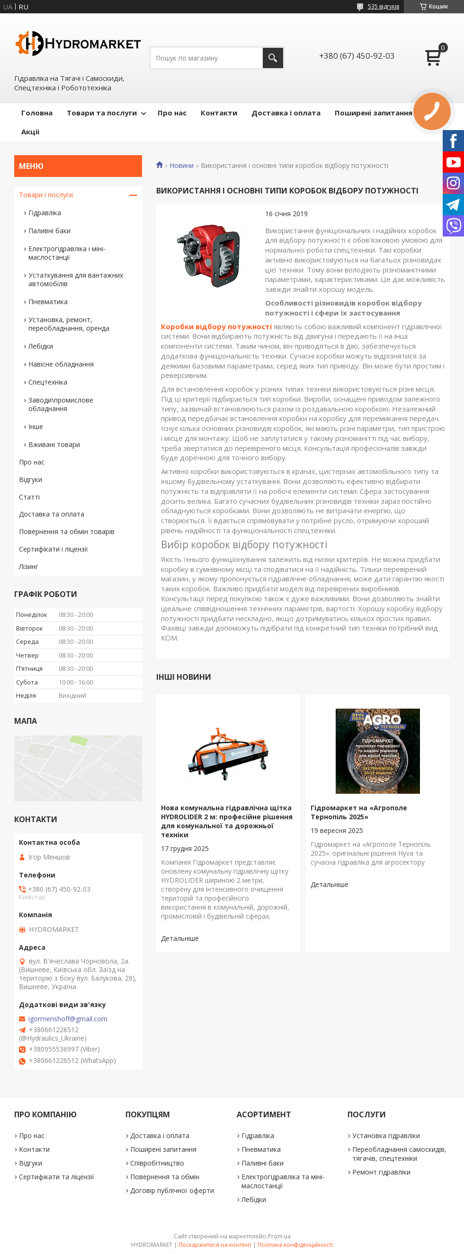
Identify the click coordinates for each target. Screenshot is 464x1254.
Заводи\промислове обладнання (60, 404)
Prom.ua (279, 1236)
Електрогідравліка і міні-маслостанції (67, 253)
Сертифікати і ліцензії (53, 548)
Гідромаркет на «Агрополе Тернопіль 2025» (359, 812)
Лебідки (40, 346)
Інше (35, 426)
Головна (37, 112)
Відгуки (30, 479)
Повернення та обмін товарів (67, 531)
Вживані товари (54, 444)
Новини (182, 165)
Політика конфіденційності (295, 1245)
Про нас (172, 112)
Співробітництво (157, 1162)
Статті (29, 496)
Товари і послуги (46, 194)
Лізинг (28, 566)
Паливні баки (49, 230)
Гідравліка (44, 212)
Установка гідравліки (386, 1135)
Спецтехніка (47, 381)
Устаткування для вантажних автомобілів (75, 279)
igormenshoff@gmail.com (67, 1019)
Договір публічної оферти (172, 1190)
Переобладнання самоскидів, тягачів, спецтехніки (399, 1154)
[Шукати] (273, 58)
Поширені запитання (373, 112)
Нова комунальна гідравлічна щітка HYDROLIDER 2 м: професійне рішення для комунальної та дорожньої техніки (227, 821)
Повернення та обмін (164, 1176)
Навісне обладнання (61, 364)
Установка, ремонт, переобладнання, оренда (68, 324)
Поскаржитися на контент (214, 1245)
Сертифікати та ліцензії (56, 1176)
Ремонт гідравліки (381, 1171)
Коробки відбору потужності (216, 326)
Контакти (219, 112)
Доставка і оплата (286, 112)
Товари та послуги (102, 112)
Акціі (30, 131)
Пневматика (48, 301)
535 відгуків (383, 6)
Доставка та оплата (51, 513)
